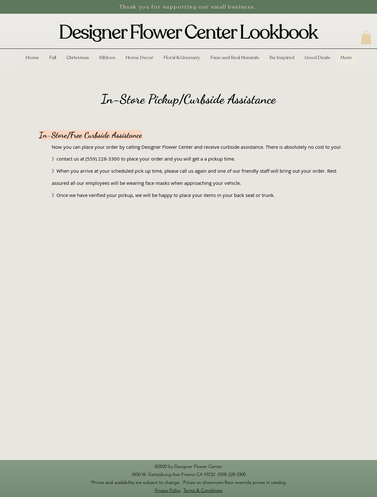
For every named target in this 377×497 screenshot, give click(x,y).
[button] (366, 37)
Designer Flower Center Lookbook (188, 32)
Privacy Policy (168, 490)
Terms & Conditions (202, 490)
